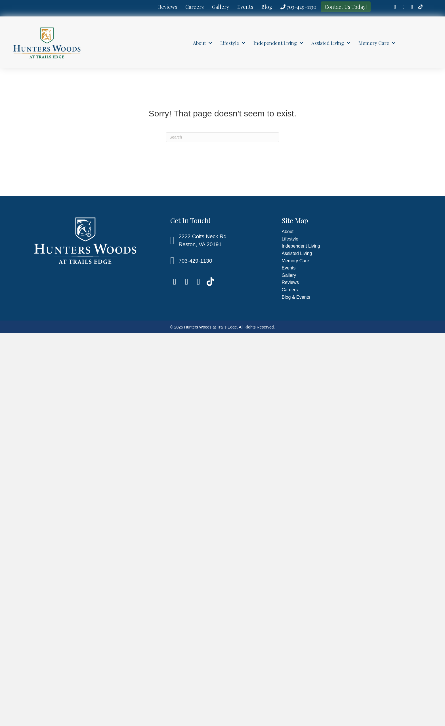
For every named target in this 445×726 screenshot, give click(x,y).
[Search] (222, 137)
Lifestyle (229, 43)
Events (245, 6)
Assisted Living (327, 43)
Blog (266, 6)
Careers (194, 6)
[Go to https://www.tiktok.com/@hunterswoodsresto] (420, 7)
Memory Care (373, 43)
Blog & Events (296, 297)
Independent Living (275, 43)
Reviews (167, 6)
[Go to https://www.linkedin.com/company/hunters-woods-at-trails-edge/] (403, 7)
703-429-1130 (298, 6)
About (199, 43)
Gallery (220, 6)
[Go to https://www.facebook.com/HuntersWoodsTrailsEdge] (395, 7)
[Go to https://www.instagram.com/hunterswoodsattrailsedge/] (412, 7)
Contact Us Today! (346, 6)
